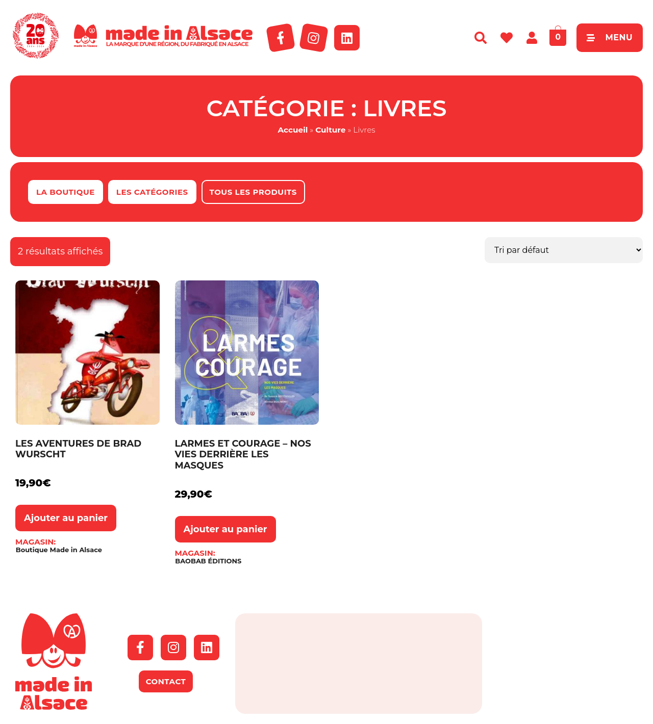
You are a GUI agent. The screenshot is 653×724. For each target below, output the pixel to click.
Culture (330, 130)
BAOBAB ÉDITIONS (208, 561)
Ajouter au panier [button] (66, 518)
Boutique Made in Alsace (59, 550)
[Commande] (564, 250)
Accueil (293, 130)
